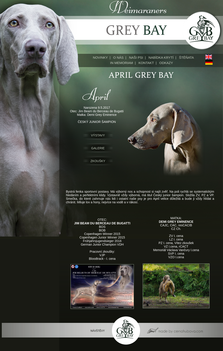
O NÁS (118, 57)
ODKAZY (166, 63)
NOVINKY (100, 57)
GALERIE (98, 148)
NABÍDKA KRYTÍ (160, 57)
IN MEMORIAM (121, 63)
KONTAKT (146, 63)
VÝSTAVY (98, 135)
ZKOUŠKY (97, 161)
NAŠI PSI (136, 57)
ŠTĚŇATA (186, 57)
